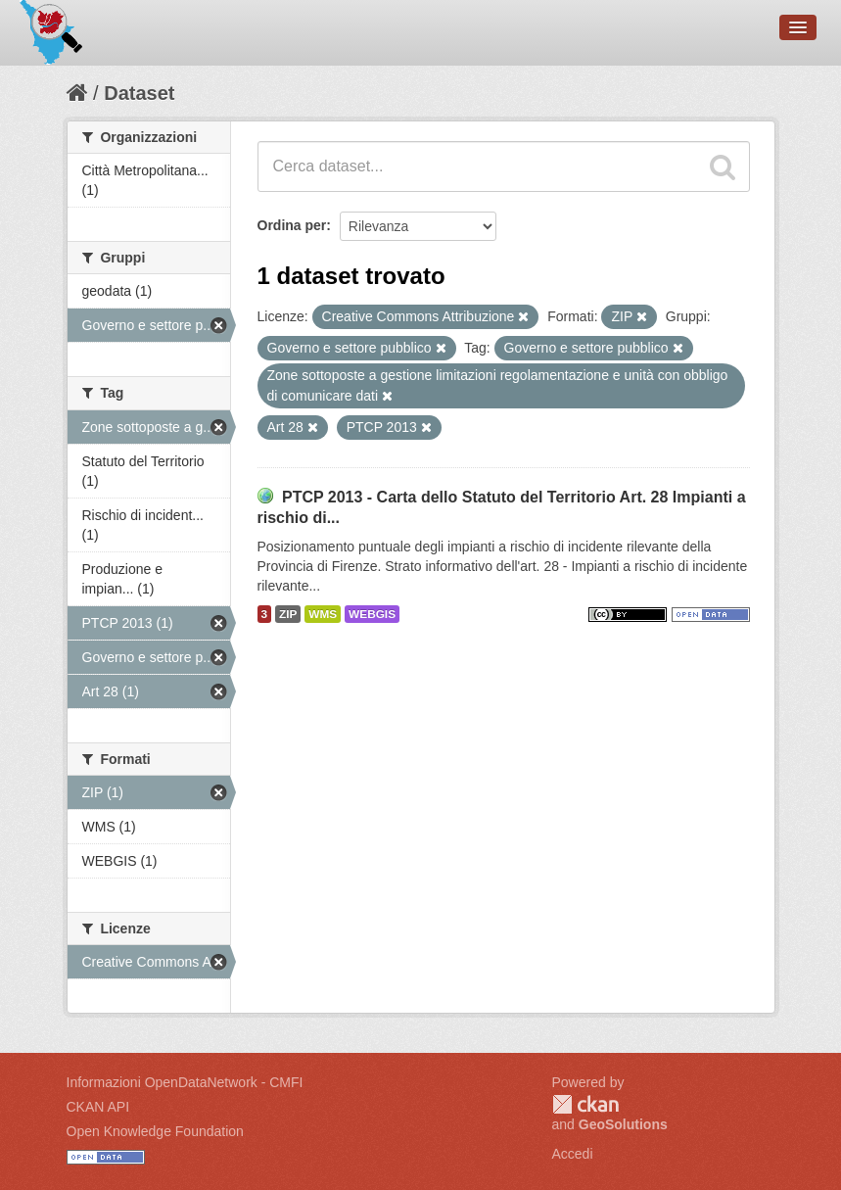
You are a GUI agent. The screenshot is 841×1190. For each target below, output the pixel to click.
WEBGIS (372, 614)
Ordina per (292, 225)
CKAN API (98, 1107)
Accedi (572, 1154)
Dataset (139, 93)
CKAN (585, 1104)
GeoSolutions (623, 1124)
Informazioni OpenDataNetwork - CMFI (185, 1082)
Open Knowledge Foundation (155, 1131)
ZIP (288, 614)
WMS (322, 614)
